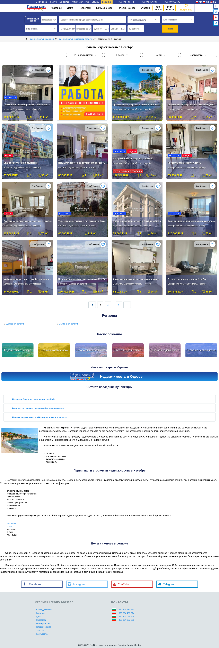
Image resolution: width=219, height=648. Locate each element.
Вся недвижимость (45, 609)
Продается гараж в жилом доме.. (184, 163)
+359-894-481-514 (125, 613)
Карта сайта (41, 634)
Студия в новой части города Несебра (187, 279)
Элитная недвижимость (128, 350)
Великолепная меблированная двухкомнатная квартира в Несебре (192, 221)
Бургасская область (13, 324)
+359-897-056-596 (125, 616)
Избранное (186, 7)
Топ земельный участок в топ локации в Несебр (82, 221)
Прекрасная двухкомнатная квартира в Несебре (28, 221)
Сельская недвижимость (201, 350)
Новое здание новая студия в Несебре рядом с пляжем (137, 221)
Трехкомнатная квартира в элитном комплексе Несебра (137, 105)
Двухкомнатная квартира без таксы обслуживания (192, 105)
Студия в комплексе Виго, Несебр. (21, 163)
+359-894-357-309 (125, 620)
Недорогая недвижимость (91, 350)
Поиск (170, 29)
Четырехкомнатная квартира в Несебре (133, 158)
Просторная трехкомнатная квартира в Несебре (82, 279)
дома (9, 526)
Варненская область (67, 324)
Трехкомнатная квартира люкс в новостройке (27, 105)
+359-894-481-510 (125, 609)
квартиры (11, 523)
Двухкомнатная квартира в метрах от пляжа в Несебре (137, 279)
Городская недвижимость (164, 350)
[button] (41, 28)
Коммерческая (104, 8)
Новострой (85, 8)
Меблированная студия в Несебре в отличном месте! (28, 279)
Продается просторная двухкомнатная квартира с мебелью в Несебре (82, 163)
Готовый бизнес (126, 8)
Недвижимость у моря (17, 350)
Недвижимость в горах (54, 350)
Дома (70, 8)
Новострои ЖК (49, 20)
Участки (145, 8)
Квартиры (56, 8)
